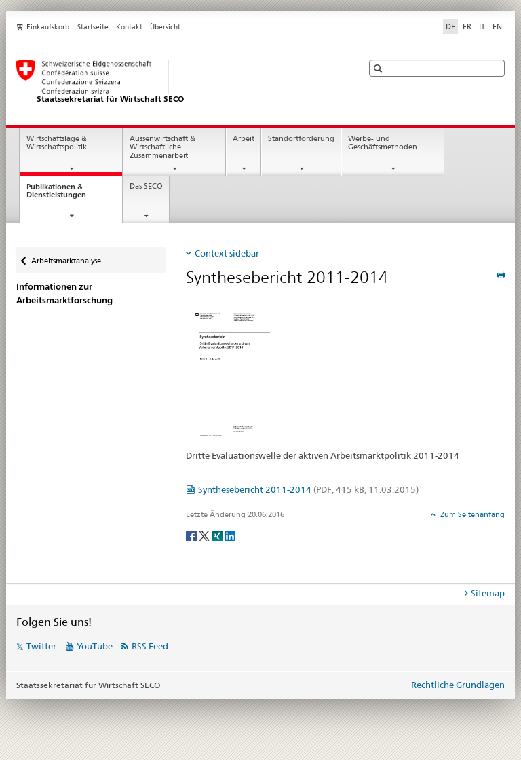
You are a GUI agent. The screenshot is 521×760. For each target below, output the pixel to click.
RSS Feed (150, 646)
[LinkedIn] (230, 535)
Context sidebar (227, 253)
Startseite (93, 27)
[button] (379, 68)
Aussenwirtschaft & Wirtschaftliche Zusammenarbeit (162, 147)
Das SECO (146, 186)
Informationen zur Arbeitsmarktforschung (64, 293)
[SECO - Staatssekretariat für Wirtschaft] (175, 82)
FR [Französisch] (467, 26)
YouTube (95, 646)
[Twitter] (205, 535)
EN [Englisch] (497, 26)
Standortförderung (301, 138)
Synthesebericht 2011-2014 (308, 489)
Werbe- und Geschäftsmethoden (382, 143)
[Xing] (218, 535)
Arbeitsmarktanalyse (66, 257)
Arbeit (243, 138)
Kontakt (129, 27)
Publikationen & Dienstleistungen (68, 195)
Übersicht (165, 27)
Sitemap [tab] (488, 593)
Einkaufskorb (47, 27)
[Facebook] (192, 535)
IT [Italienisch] (482, 26)
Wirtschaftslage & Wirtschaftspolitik (56, 143)
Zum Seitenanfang (471, 514)
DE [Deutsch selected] (450, 26)
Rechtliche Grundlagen (458, 684)
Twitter (41, 646)
